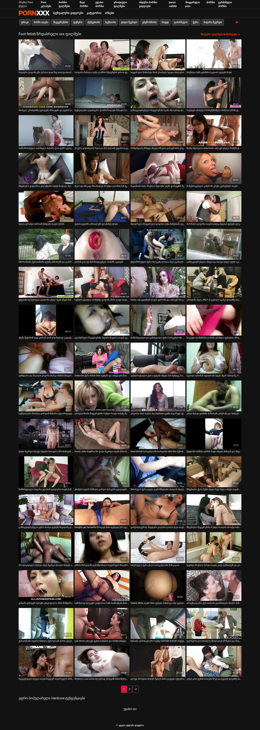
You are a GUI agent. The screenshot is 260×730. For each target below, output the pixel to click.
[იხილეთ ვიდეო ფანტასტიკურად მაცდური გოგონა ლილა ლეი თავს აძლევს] (158, 509)
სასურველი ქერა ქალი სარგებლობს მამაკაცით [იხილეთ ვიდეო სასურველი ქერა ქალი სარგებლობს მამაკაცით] (155, 565)
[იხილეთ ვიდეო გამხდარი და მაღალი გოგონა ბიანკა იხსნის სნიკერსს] (46, 358)
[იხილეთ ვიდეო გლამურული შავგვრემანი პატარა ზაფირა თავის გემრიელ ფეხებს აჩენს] (102, 320)
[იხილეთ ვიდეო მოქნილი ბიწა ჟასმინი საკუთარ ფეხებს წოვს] (214, 54)
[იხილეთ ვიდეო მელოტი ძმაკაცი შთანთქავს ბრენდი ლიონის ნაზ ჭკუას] (102, 168)
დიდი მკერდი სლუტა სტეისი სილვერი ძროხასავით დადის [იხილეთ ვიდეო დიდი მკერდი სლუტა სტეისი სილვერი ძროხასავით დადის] (46, 451)
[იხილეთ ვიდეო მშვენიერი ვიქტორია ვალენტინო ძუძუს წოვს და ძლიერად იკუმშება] (46, 168)
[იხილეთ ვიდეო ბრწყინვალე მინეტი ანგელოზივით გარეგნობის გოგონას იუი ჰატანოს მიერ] (158, 130)
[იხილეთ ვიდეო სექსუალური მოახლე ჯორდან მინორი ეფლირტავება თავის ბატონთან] (46, 396)
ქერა (195, 22)
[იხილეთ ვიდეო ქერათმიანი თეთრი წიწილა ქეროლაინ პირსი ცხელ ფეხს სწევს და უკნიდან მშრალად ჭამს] (46, 623)
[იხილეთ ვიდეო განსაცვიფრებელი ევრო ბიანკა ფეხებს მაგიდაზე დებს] (46, 509)
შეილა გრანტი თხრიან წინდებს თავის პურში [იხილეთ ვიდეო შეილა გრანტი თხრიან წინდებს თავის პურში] (41, 224)
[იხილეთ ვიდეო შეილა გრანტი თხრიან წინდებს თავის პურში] (46, 206)
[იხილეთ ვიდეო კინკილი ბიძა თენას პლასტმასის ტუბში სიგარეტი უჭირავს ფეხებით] (158, 396)
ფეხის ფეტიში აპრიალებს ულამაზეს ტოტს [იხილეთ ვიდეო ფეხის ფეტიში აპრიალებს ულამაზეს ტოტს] (96, 224)
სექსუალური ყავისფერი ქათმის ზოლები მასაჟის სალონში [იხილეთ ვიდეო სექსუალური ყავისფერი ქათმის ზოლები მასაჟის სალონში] (102, 110)
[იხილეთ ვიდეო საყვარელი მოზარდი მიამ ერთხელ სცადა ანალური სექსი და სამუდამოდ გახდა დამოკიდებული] (158, 54)
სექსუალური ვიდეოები (68, 13)
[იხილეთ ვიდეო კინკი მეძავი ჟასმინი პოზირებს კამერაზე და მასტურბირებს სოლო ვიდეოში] (214, 396)
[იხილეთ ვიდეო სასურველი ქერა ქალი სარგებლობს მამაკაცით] (158, 547)
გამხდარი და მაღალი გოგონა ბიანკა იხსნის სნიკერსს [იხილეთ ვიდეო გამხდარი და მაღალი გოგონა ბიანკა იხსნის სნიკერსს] (46, 375)
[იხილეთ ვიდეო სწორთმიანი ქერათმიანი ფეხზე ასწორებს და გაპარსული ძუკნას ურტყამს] (46, 244)
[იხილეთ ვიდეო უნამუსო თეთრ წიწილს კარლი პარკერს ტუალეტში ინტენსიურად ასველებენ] (102, 471)
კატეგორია (93, 13)
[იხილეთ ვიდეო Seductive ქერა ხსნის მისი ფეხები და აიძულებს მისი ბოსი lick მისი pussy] (102, 358)
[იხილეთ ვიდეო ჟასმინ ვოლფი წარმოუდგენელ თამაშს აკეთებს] (102, 244)
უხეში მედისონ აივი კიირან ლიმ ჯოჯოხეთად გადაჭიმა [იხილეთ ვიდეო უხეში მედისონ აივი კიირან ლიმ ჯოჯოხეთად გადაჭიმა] (46, 337)
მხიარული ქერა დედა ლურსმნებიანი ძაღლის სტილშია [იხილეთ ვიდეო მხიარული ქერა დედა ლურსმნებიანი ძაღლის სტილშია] (158, 489)
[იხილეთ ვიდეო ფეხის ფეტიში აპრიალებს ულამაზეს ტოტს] (102, 206)
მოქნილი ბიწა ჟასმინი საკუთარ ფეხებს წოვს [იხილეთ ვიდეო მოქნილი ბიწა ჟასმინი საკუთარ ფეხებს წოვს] (209, 72)
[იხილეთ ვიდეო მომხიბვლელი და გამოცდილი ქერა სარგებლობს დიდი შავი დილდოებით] (158, 320)
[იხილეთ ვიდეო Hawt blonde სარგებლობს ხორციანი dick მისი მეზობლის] (158, 433)
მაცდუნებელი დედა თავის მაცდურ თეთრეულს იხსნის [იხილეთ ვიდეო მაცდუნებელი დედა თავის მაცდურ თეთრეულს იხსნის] (46, 679)
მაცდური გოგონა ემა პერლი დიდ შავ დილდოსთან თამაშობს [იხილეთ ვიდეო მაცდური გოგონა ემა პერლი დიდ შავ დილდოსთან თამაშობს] (46, 72)
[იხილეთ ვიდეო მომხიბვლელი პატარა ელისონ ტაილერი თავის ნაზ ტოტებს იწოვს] (46, 471)
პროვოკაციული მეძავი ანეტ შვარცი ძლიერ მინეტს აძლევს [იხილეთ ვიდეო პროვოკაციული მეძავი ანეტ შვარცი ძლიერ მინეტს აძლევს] (46, 565)
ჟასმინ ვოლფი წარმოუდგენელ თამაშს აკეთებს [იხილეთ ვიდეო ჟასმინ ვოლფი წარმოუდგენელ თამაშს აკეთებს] (99, 262)
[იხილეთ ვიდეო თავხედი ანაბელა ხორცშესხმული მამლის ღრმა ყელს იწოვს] (214, 92)
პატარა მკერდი (212, 22)
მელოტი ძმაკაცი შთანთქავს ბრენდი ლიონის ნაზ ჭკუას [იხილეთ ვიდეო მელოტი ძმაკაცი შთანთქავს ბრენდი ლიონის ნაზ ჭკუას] (102, 186)
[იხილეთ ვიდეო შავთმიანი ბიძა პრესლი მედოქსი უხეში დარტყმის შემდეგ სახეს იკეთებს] (158, 168)
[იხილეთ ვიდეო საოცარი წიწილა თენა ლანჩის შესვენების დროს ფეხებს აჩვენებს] (102, 54)
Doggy (165, 22)
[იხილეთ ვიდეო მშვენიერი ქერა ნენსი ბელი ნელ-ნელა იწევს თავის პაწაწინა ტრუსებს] (214, 471)
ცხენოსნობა (149, 22)
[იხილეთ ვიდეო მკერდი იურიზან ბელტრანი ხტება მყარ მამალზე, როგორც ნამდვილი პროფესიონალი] (214, 358)
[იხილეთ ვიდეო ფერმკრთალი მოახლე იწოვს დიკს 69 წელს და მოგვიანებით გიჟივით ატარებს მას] (214, 623)
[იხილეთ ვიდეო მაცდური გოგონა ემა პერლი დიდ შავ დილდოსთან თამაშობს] (46, 54)
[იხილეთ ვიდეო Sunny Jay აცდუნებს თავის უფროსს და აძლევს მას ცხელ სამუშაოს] (158, 282)
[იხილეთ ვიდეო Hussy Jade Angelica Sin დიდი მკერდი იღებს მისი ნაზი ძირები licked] (102, 433)
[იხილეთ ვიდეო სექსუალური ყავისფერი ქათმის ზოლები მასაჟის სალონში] (102, 92)
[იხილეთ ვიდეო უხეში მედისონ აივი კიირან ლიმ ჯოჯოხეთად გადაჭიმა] (46, 320)
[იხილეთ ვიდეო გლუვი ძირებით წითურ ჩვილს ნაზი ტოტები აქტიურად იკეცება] (158, 661)
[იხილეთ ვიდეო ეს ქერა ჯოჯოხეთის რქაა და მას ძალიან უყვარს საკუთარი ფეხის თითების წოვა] (102, 130)
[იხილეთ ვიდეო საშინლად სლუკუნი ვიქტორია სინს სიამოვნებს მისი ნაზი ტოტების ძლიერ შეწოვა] (102, 585)
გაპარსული (181, 22)
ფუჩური (77, 22)
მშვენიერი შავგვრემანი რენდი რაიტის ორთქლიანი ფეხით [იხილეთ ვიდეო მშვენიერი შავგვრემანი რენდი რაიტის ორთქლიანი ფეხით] (214, 527)
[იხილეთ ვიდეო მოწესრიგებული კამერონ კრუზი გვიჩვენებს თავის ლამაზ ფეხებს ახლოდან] (214, 168)
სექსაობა (110, 22)
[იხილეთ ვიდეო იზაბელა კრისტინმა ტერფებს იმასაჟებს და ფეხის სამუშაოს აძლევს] (46, 92)
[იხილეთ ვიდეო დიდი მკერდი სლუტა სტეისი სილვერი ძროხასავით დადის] (46, 433)
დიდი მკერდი (129, 22)
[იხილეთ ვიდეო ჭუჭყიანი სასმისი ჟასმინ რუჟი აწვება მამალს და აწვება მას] (214, 433)
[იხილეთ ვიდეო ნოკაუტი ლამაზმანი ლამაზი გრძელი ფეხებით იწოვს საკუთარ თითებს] (214, 320)
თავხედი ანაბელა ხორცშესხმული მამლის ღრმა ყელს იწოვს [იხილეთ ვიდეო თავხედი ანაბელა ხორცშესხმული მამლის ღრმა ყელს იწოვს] (214, 110)
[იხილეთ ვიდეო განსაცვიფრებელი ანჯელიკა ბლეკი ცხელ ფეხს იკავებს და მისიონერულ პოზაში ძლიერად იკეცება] (214, 244)
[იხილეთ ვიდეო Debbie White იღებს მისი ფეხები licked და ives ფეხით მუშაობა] (158, 585)
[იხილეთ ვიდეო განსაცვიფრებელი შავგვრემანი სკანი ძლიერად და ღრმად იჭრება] (158, 92)
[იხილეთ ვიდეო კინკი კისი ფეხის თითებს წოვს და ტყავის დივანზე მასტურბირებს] (214, 661)
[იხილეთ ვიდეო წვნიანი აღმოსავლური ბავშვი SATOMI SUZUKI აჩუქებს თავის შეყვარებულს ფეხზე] (158, 623)
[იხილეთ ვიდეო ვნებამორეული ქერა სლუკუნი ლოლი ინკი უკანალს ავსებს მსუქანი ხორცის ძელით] (158, 244)
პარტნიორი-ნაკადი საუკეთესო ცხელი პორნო (34, 13)
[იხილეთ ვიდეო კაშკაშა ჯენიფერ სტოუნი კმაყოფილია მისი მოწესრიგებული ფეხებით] (46, 585)
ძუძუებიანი (93, 22)
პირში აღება (41, 22)
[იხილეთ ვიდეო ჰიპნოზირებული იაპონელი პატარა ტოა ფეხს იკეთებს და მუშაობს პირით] (46, 130)
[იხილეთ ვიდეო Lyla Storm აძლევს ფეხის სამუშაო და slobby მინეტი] (102, 623)
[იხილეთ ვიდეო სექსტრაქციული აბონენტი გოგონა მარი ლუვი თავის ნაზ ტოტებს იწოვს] (102, 282)
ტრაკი (25, 22)
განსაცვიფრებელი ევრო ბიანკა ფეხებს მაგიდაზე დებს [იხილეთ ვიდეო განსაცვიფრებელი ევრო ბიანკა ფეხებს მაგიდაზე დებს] (46, 527)
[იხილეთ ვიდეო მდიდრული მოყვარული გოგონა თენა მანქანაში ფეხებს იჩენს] (158, 206)
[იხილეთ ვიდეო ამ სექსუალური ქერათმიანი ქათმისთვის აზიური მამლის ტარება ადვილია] (214, 585)
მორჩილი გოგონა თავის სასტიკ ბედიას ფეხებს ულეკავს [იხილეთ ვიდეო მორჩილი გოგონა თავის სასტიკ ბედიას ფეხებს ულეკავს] (214, 224)
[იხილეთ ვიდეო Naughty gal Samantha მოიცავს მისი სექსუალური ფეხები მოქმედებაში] (102, 509)
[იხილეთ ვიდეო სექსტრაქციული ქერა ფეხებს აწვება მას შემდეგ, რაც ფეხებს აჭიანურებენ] (158, 358)
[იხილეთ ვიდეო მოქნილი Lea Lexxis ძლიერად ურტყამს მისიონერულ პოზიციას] (102, 661)
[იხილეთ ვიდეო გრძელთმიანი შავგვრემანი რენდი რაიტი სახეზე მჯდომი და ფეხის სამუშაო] (102, 396)
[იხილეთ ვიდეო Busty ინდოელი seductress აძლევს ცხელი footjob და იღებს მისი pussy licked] (214, 130)
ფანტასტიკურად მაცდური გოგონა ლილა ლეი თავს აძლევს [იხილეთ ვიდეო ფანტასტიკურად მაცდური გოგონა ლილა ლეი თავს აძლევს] (158, 527)
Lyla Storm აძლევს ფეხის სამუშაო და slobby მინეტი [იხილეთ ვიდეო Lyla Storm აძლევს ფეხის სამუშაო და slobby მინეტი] (100, 641)
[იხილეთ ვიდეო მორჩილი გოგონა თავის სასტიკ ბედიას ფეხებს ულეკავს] (214, 206)
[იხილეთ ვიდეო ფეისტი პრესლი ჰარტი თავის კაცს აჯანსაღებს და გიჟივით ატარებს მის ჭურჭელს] (214, 547)
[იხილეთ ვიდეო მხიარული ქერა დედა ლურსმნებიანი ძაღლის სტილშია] (158, 471)
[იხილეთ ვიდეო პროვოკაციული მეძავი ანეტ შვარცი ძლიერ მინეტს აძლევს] (46, 547)
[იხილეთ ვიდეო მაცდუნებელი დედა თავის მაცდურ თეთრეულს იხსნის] (46, 661)
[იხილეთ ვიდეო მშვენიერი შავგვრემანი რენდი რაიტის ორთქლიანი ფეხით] (214, 509)
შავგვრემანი (60, 22)
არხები (109, 13)
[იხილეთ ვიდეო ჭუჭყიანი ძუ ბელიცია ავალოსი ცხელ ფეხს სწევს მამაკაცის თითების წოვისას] (46, 282)
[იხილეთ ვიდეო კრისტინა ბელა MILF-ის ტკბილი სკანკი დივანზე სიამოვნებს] (214, 282)
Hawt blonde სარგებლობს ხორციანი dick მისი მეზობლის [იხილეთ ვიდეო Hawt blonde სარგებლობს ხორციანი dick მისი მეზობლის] (158, 451)
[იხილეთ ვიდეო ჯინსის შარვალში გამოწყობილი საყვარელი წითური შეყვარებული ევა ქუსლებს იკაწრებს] (102, 547)
